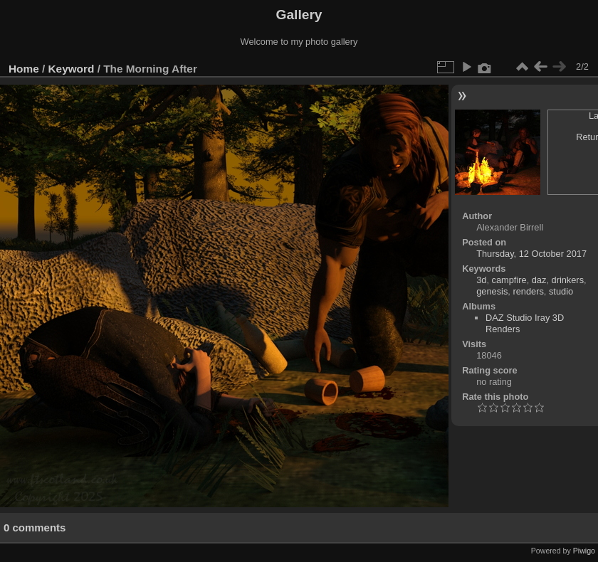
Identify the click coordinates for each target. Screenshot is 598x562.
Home (24, 69)
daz (539, 280)
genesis (492, 291)
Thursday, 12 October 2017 (531, 253)
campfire (509, 280)
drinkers (568, 280)
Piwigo (584, 550)
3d (481, 280)
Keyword (71, 69)
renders (528, 291)
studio (561, 291)
